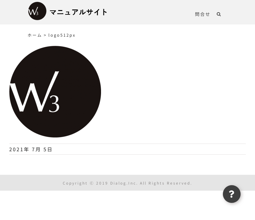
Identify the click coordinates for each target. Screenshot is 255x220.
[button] (219, 13)
